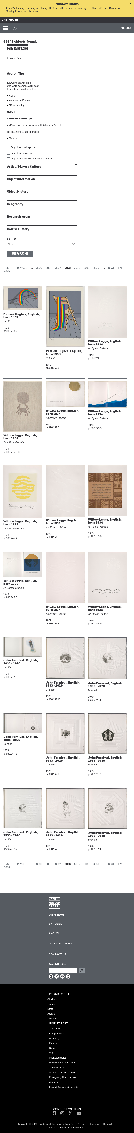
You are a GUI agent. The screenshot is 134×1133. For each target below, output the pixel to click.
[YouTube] (79, 1113)
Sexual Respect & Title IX (63, 1086)
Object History (17, 191)
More (10, 112)
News (52, 1048)
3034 (77, 268)
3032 (58, 268)
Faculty (51, 1004)
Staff (50, 1008)
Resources (57, 1057)
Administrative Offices (62, 1072)
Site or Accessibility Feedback (66, 1127)
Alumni (51, 1013)
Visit (52, 1052)
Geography (15, 204)
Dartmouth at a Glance (62, 1062)
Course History (18, 229)
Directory (54, 1038)
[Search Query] (63, 970)
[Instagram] (62, 1113)
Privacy (81, 1124)
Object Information (21, 179)
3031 (48, 268)
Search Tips (16, 73)
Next (111, 268)
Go (82, 970)
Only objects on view (21, 153)
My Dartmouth (59, 994)
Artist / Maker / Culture (24, 167)
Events (53, 1043)
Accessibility (56, 1067)
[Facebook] (54, 1113)
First (6, 268)
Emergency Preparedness (63, 1077)
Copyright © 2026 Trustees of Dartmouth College (45, 1124)
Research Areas (19, 216)
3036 (96, 268)
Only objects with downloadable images (32, 159)
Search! (20, 254)
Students (52, 999)
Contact (107, 1124)
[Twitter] (70, 1113)
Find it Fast (58, 1023)
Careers (53, 1082)
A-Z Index (54, 1028)
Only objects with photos (24, 147)
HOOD (126, 28)
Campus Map (56, 1033)
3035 (86, 268)
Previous (21, 268)
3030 (39, 268)
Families (52, 1018)
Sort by (12, 239)
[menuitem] (67, 1006)
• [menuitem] (75, 1124)
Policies (94, 1124)
